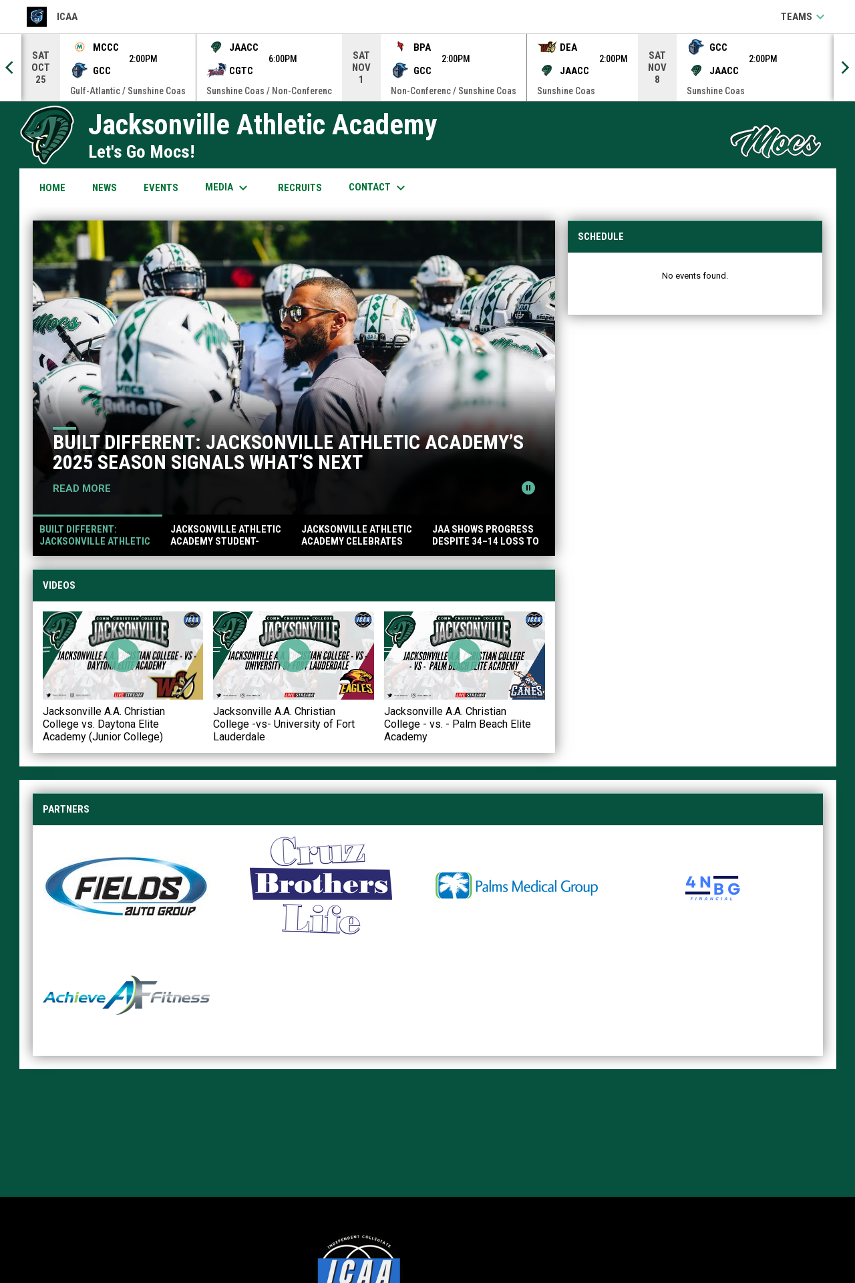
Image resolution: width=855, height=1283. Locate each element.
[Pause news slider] (528, 487)
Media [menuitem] (228, 188)
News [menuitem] (104, 188)
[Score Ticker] (427, 67)
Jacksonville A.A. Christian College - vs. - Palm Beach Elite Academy (457, 724)
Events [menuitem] (161, 188)
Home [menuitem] (52, 188)
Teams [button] (804, 17)
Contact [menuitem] (379, 188)
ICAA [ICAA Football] (52, 17)
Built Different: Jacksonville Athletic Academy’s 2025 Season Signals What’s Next (288, 452)
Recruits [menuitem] (300, 188)
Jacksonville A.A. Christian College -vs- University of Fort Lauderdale (284, 724)
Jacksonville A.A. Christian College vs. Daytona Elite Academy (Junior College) (104, 724)
